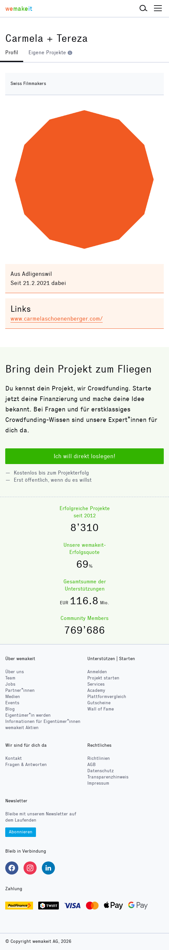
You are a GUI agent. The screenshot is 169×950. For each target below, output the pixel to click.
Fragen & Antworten (26, 764)
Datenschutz (100, 771)
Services (96, 684)
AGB (91, 764)
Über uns (14, 672)
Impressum (98, 783)
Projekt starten (103, 678)
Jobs (10, 684)
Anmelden (97, 672)
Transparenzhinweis (107, 777)
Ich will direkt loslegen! (84, 456)
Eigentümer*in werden (28, 715)
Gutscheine (98, 703)
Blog (10, 709)
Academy (96, 690)
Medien (12, 696)
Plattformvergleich (106, 696)
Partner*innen (20, 690)
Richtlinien (98, 758)
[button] (143, 8)
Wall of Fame (100, 709)
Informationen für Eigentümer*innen (42, 721)
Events (12, 703)
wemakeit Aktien (22, 727)
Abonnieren (20, 832)
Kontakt (13, 758)
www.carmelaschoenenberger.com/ (56, 318)
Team (10, 678)
